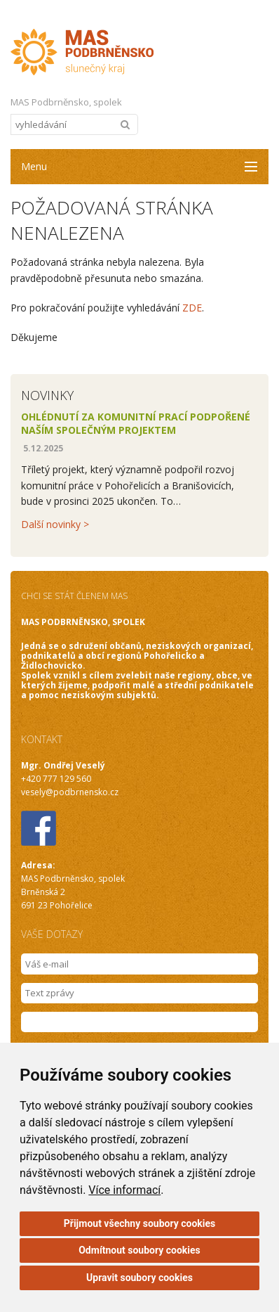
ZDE (192, 307)
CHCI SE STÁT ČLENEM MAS (74, 596)
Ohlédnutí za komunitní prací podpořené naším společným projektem (135, 423)
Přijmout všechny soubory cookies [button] (139, 1223)
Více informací (124, 1190)
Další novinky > (55, 524)
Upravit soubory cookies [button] (139, 1277)
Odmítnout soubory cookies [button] (139, 1250)
